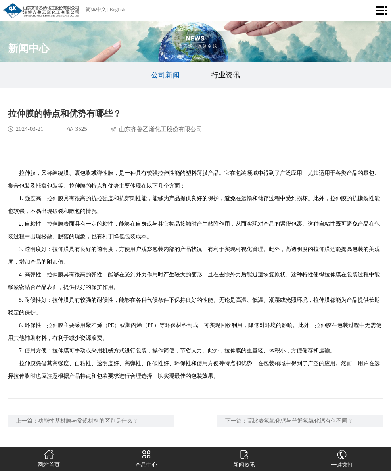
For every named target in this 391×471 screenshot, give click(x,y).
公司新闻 (165, 75)
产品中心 (146, 457)
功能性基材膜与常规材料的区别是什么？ (88, 421)
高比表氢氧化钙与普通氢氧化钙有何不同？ (300, 421)
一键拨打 (342, 457)
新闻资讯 (244, 457)
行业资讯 (225, 75)
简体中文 (96, 9)
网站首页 (49, 457)
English (117, 9)
